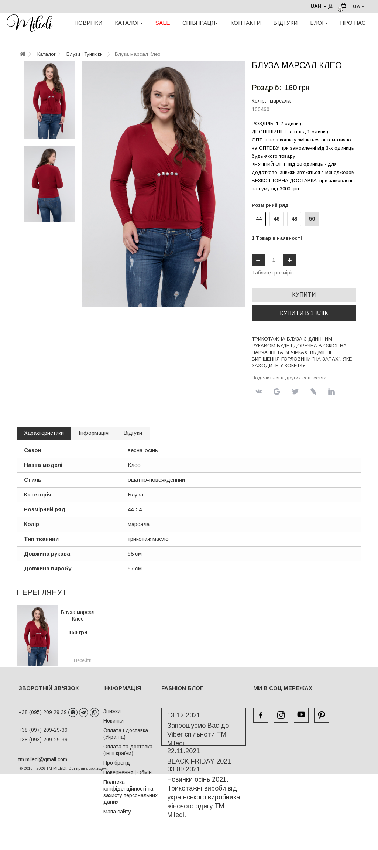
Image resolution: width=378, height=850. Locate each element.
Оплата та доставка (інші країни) (127, 750)
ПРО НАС (353, 23)
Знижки (112, 711)
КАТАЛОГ (129, 23)
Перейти (83, 660)
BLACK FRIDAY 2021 (199, 768)
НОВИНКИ (88, 23)
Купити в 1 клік (304, 313)
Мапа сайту (117, 812)
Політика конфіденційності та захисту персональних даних (130, 792)
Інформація (94, 433)
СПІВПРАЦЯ (200, 23)
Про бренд (116, 763)
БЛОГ (319, 23)
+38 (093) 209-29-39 (43, 740)
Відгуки (132, 433)
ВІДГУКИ (285, 23)
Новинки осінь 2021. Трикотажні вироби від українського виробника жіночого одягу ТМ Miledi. (203, 804)
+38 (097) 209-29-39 (43, 730)
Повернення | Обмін (127, 772)
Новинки (113, 721)
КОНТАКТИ (245, 23)
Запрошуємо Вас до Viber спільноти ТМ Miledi (198, 741)
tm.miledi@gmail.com (35, 759)
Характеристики (44, 433)
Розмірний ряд (272, 205)
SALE (162, 23)
